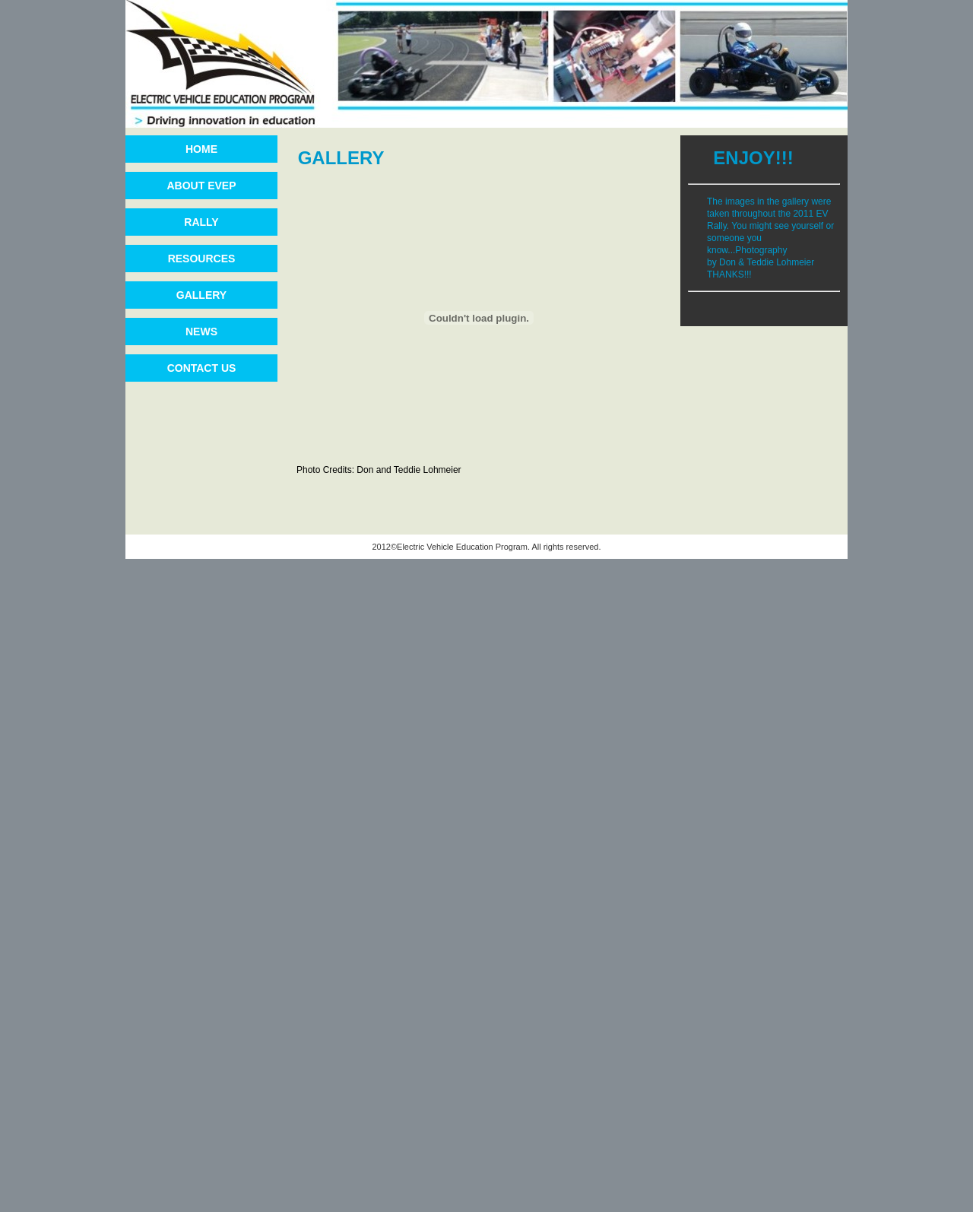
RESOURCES (202, 258)
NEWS (201, 331)
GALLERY (201, 295)
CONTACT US (201, 368)
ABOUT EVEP (201, 185)
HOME (201, 149)
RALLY (201, 222)
